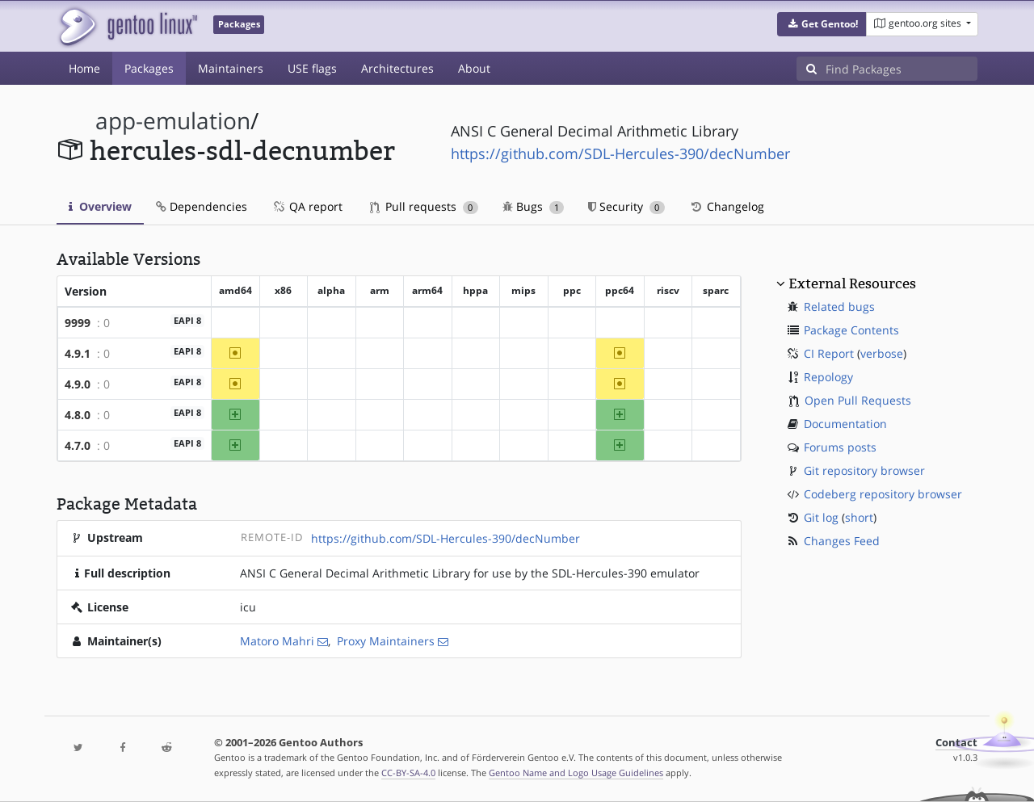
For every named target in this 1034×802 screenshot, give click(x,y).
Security (626, 206)
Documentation (845, 423)
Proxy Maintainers (386, 641)
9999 (77, 322)
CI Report (829, 353)
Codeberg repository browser (883, 494)
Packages (149, 68)
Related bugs (839, 306)
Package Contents (851, 330)
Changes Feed (842, 540)
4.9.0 (77, 384)
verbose (881, 353)
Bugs (533, 206)
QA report (307, 206)
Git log (821, 517)
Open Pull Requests (858, 400)
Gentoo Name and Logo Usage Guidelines (576, 772)
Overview (100, 206)
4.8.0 (77, 414)
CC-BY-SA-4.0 (408, 772)
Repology (828, 376)
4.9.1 (77, 353)
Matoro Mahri (277, 641)
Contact (956, 743)
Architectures (397, 68)
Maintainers (230, 68)
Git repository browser (864, 470)
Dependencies (201, 206)
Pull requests (424, 206)
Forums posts (840, 447)
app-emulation (172, 121)
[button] (822, 24)
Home (84, 68)
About (474, 68)
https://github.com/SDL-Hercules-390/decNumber (620, 153)
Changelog (726, 206)
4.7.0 (77, 445)
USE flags (312, 68)
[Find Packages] (901, 69)
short (859, 517)
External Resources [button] (852, 283)
